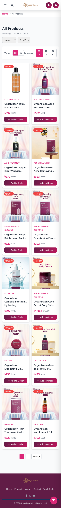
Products (18, 489)
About (28, 489)
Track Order (49, 489)
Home (5, 13)
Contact (37, 489)
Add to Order (16, 119)
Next (36, 456)
